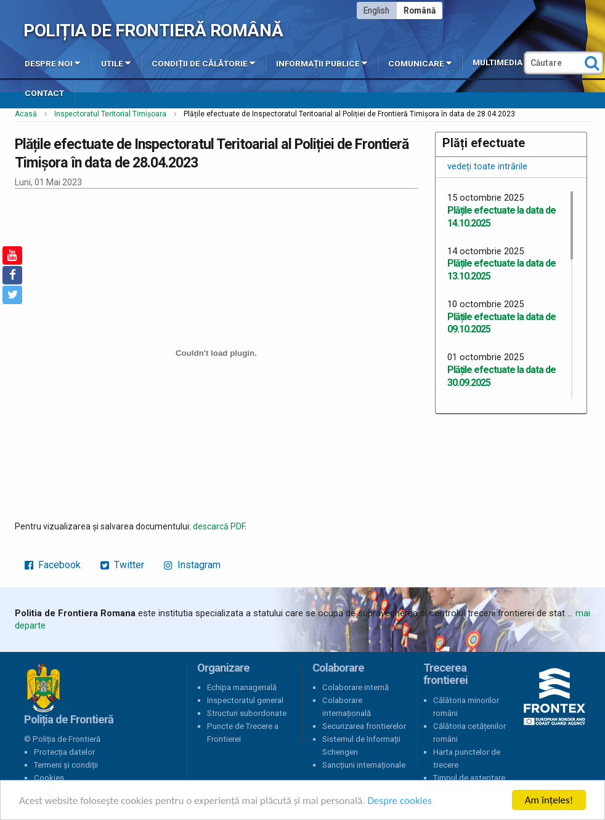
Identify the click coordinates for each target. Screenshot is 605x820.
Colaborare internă (355, 687)
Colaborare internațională (346, 707)
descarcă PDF (219, 526)
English (376, 10)
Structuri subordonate (246, 713)
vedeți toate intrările (487, 166)
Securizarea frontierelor (364, 726)
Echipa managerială (242, 687)
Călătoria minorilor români (466, 707)
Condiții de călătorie (203, 63)
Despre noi (52, 63)
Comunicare (420, 63)
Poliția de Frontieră (43, 687)
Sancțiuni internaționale (363, 765)
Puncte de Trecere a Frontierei (242, 733)
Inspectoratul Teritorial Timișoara (110, 114)
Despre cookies (399, 800)
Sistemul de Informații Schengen (361, 745)
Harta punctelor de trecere (466, 758)
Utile (116, 63)
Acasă (26, 114)
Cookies (49, 777)
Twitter (122, 565)
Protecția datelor (64, 752)
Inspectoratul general (245, 700)
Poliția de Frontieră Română (153, 30)
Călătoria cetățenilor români (469, 733)
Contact (44, 93)
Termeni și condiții (66, 765)
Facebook (53, 565)
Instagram (192, 565)
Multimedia (497, 62)
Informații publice (321, 63)
